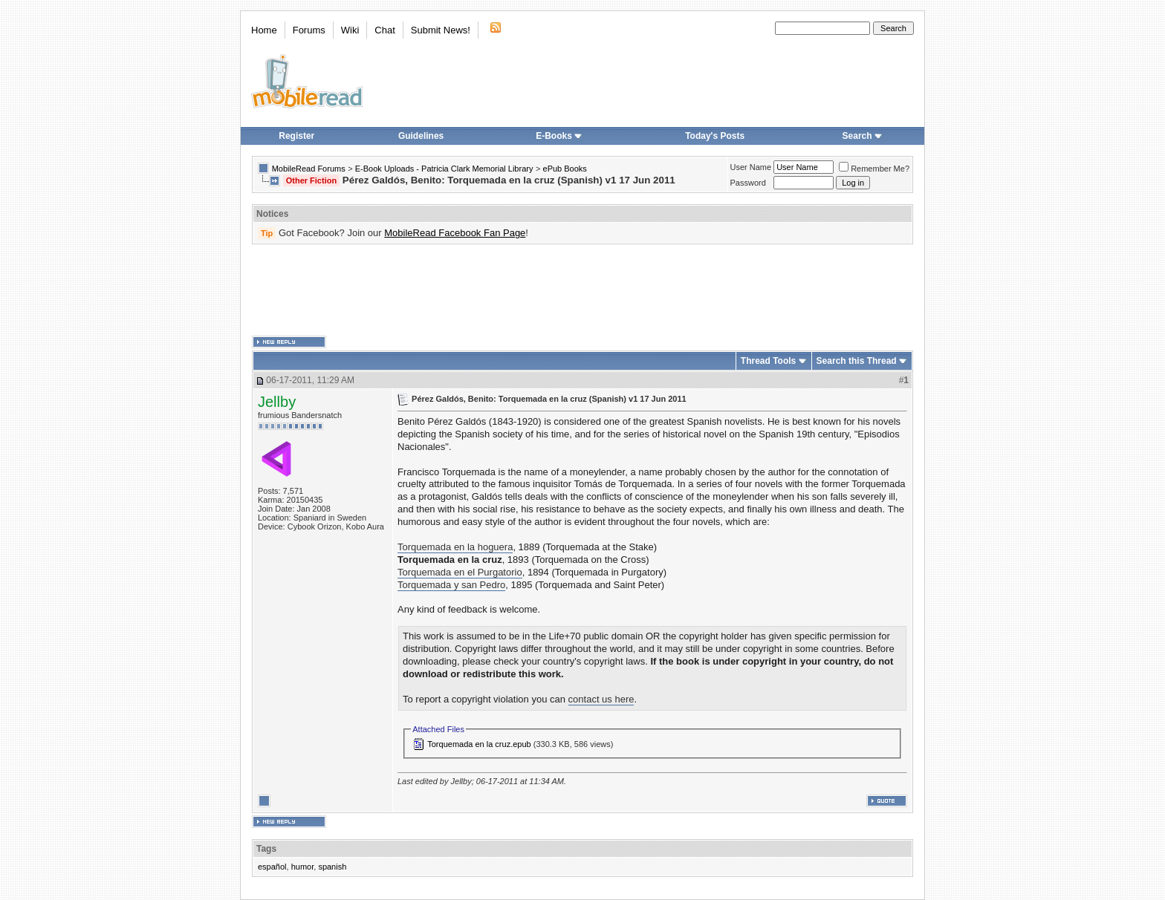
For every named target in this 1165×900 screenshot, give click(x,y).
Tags (266, 849)
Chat (384, 30)
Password (748, 182)
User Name (751, 167)
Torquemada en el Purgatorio (459, 572)
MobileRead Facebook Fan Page (454, 232)
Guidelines (421, 136)
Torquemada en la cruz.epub (478, 744)
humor (302, 866)
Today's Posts (714, 136)
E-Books (559, 136)
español (272, 866)
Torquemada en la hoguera (455, 546)
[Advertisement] (582, 290)
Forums (309, 30)
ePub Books (565, 168)
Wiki (350, 30)
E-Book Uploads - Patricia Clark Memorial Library (444, 168)
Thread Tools (768, 361)
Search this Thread (857, 361)
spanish (332, 866)
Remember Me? (874, 168)
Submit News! (440, 30)
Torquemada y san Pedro (451, 584)
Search (863, 136)
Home (264, 30)
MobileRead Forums (308, 168)
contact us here (601, 699)
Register (296, 136)
